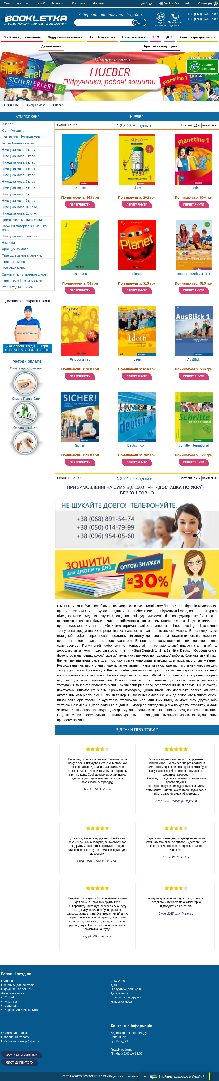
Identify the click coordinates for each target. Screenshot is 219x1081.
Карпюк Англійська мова (22, 1010)
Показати (186, 125)
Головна (10, 105)
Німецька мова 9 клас (18, 201)
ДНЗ (114, 985)
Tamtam (80, 188)
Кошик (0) (205, 3)
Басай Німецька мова (18, 143)
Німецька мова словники (20, 236)
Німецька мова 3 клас (18, 162)
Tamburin (80, 274)
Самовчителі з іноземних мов (24, 274)
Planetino (193, 188)
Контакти (78, 3)
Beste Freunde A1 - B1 (193, 274)
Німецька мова (35, 105)
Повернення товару (15, 1037)
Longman (11, 1005)
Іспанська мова (13, 262)
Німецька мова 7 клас (18, 188)
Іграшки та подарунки (126, 997)
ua (143, 3)
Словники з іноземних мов (22, 281)
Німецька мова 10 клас (19, 207)
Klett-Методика (13, 130)
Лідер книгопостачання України (110, 15)
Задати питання (160, 24)
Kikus (137, 188)
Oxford (9, 997)
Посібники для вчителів (17, 985)
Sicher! (80, 445)
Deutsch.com (137, 445)
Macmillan (12, 1001)
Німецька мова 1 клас (18, 150)
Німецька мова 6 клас (18, 181)
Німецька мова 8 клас (18, 194)
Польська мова (13, 268)
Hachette (8, 243)
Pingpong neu (80, 359)
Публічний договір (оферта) (20, 1041)
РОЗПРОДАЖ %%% (17, 287)
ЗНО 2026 (118, 981)
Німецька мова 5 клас (18, 175)
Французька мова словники (22, 255)
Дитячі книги (119, 993)
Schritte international (194, 445)
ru (149, 3)
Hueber (7, 124)
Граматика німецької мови (22, 220)
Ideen (137, 359)
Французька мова (15, 249)
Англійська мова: (13, 993)
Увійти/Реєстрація (177, 3)
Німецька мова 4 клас (18, 169)
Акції (41, 3)
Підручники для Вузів (126, 989)
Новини (98, 3)
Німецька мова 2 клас (18, 156)
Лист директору (19, 1062)
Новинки (58, 3)
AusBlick (193, 359)
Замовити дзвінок (174, 24)
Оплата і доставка (17, 3)
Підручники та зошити (16, 989)
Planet (137, 274)
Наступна (142, 126)
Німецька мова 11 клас (19, 213)
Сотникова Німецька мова (22, 137)
